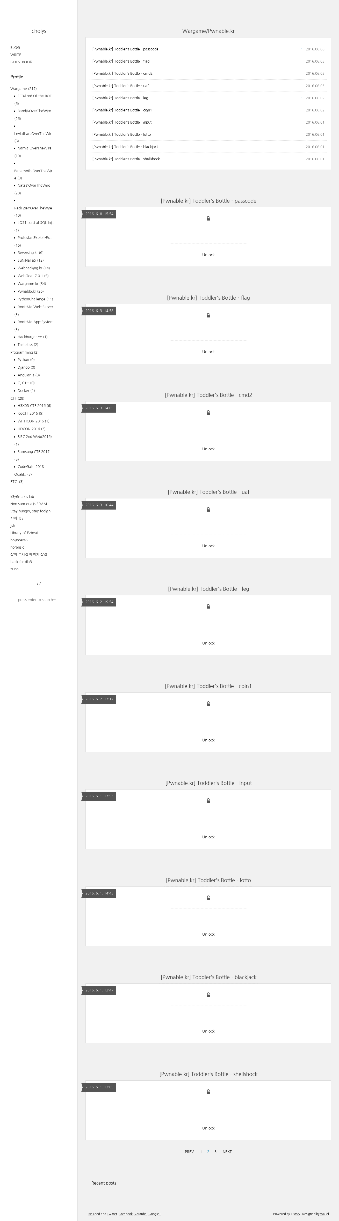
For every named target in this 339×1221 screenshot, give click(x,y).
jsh (12, 525)
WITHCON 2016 (33, 421)
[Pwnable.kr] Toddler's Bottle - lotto (121, 134)
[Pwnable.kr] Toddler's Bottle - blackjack (125, 147)
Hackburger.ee (32, 337)
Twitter (112, 1214)
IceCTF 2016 (30, 413)
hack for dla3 (21, 562)
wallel (324, 1214)
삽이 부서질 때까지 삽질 (28, 554)
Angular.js (28, 375)
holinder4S (19, 540)
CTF (17, 398)
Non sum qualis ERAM (28, 504)
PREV (189, 1152)
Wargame (23, 88)
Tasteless (27, 344)
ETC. (17, 481)
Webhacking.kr (33, 268)
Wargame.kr (31, 283)
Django (26, 367)
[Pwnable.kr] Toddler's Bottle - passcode (125, 49)
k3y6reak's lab (22, 496)
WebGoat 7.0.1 (33, 276)
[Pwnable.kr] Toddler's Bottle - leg (120, 98)
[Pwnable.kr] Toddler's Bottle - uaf (120, 86)
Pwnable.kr (30, 291)
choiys (39, 31)
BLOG (15, 47)
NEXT (227, 1152)
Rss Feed (94, 1214)
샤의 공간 (17, 518)
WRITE (15, 55)
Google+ (154, 1214)
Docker (26, 390)
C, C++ (26, 383)
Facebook (126, 1214)
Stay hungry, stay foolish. (31, 511)
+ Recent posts (102, 1183)
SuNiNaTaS (30, 260)
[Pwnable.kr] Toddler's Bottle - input (122, 122)
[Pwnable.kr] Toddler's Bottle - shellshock (126, 159)
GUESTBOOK (21, 62)
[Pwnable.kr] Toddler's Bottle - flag (120, 61)
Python (26, 359)
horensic (17, 547)
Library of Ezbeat (24, 533)
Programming (24, 352)
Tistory (295, 1214)
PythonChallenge (35, 299)
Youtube (140, 1214)
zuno (14, 569)
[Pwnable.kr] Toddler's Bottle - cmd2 (122, 73)
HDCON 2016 (31, 429)
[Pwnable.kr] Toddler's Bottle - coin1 (122, 110)
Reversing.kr (30, 252)
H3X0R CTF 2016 (34, 405)
